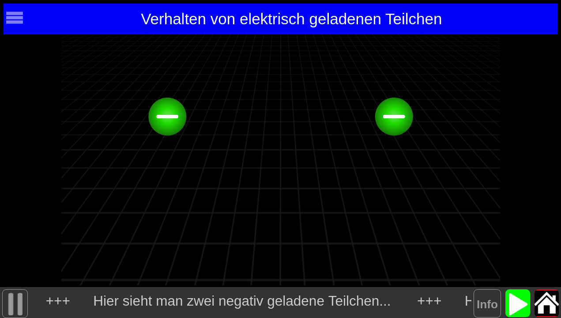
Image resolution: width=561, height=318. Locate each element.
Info (487, 304)
